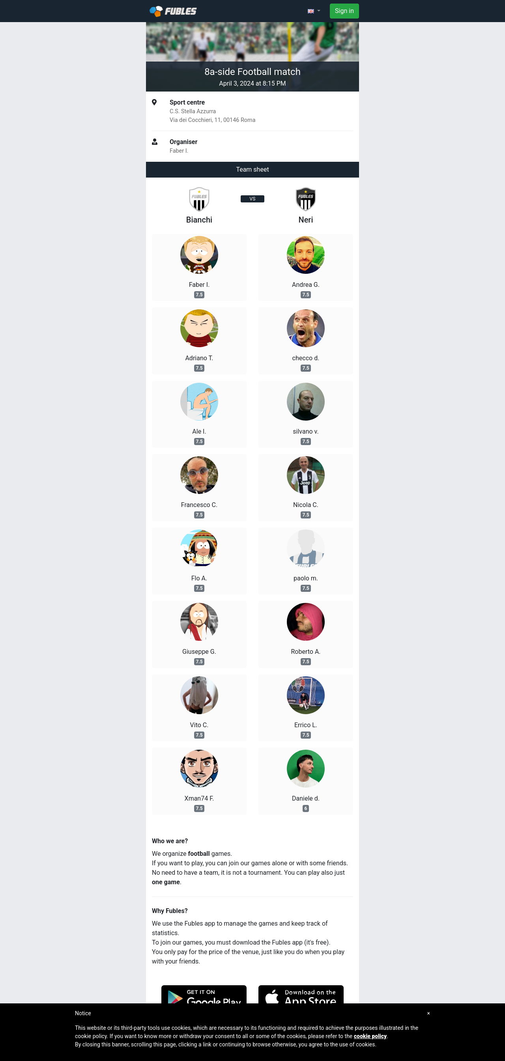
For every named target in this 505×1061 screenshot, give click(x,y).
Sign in (344, 11)
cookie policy (370, 1036)
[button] (314, 11)
